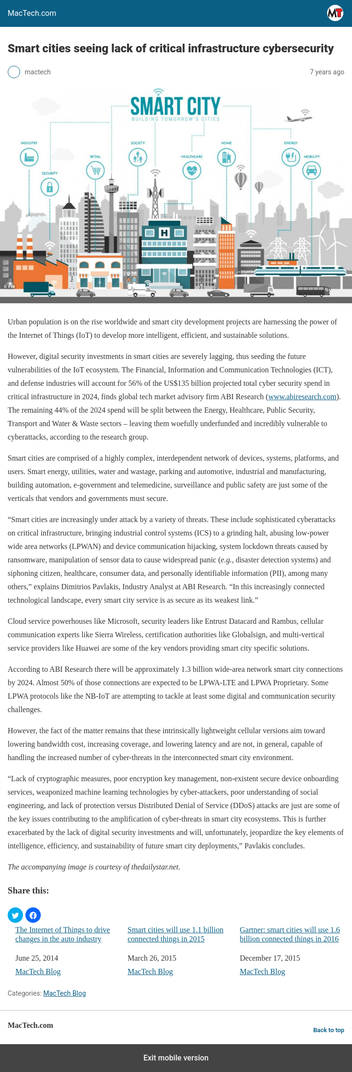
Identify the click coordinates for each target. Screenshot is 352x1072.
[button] (15, 915)
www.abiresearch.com (302, 397)
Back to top (328, 1030)
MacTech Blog (37, 971)
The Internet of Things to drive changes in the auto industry (62, 934)
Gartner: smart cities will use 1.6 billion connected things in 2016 (290, 934)
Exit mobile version (176, 1057)
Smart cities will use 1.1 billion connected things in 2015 (175, 934)
